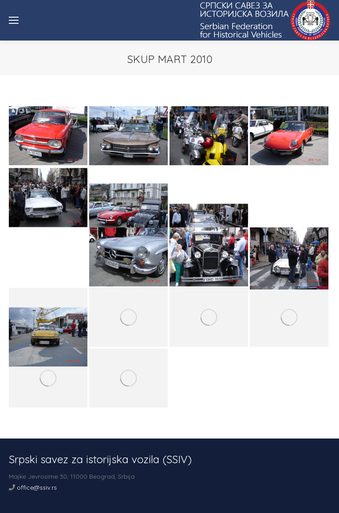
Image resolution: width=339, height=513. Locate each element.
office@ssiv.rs (37, 487)
